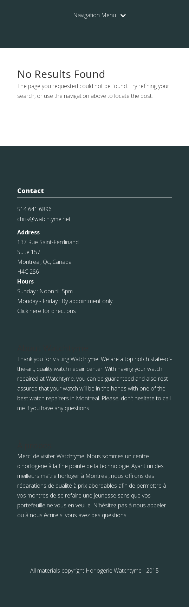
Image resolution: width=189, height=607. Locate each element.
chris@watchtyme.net (44, 219)
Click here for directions (46, 311)
